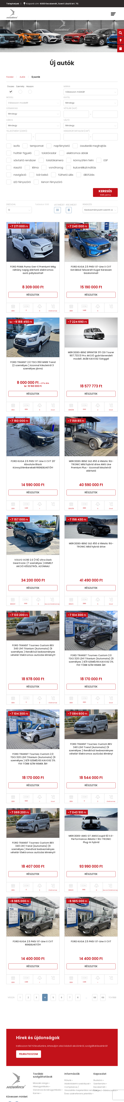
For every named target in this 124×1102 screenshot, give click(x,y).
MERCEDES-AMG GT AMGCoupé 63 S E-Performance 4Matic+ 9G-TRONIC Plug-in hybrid (91, 839)
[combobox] (91, 92)
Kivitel (67, 97)
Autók (22, 77)
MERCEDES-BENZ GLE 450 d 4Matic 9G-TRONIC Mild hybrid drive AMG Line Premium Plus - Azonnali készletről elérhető (91, 466)
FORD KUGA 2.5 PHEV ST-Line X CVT (91, 941)
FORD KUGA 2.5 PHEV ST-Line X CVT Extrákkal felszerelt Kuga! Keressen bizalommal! (91, 270)
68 (94, 997)
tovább (112, 997)
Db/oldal (11, 204)
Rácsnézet (71, 204)
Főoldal (9, 77)
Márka (67, 86)
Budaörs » (98, 1080)
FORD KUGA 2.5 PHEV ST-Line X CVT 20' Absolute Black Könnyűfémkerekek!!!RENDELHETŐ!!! (33, 464)
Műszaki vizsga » (41, 1083)
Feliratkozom (29, 1055)
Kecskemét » (99, 1087)
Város (9, 120)
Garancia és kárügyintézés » (46, 1090)
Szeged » (97, 1090)
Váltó (67, 120)
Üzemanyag (12, 108)
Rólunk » (68, 1080)
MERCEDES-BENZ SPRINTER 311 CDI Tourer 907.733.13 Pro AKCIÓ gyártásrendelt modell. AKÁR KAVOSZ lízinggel (91, 355)
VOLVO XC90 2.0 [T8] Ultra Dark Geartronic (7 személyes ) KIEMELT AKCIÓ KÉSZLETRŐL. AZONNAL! (33, 563)
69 (102, 997)
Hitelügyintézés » (41, 1087)
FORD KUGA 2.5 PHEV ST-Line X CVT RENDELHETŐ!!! (33, 943)
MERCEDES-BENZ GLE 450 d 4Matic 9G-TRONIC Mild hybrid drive (91, 545)
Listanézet (59, 204)
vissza (11, 997)
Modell (9, 97)
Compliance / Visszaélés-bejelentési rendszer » (80, 1089)
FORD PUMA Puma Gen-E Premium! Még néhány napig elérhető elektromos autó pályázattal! (33, 270)
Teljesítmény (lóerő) (16, 131)
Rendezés (87, 204)
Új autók (35, 77)
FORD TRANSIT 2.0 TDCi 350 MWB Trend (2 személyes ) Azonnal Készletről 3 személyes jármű (33, 365)
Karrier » (36, 1093)
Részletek (32, 295)
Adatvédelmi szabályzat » (76, 1084)
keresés (105, 192)
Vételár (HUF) (70, 108)
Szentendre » (99, 1084)
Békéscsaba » (109, 1090)
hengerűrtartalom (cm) (77, 131)
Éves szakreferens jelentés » (77, 1093)
